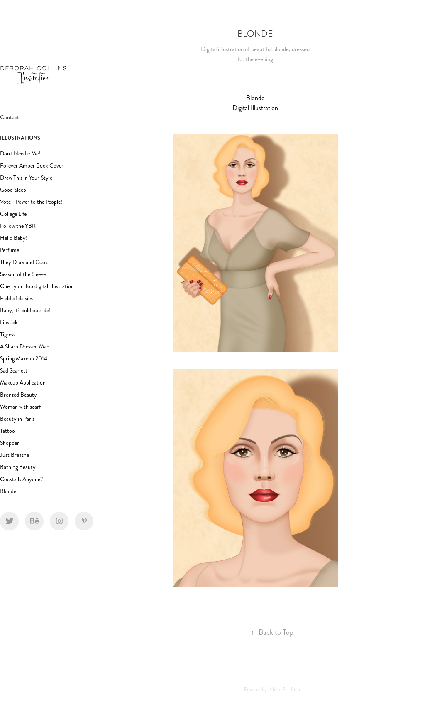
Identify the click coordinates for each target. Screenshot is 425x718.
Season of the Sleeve (23, 274)
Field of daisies (16, 298)
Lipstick (8, 322)
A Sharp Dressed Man (24, 346)
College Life (13, 214)
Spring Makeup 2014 (23, 359)
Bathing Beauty (18, 467)
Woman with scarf (20, 407)
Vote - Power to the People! (31, 202)
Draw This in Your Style (26, 178)
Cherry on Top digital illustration (37, 286)
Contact (9, 117)
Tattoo (7, 431)
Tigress (7, 334)
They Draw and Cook (24, 262)
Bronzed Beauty (18, 395)
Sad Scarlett (13, 371)
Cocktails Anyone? (21, 479)
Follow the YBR (18, 226)
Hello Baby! (13, 238)
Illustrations (20, 138)
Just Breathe (14, 455)
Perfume (9, 250)
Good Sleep (13, 190)
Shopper (9, 443)
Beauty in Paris (17, 419)
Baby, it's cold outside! (25, 310)
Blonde (8, 491)
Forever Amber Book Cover (32, 166)
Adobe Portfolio (284, 689)
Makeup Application (23, 383)
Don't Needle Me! (20, 154)
